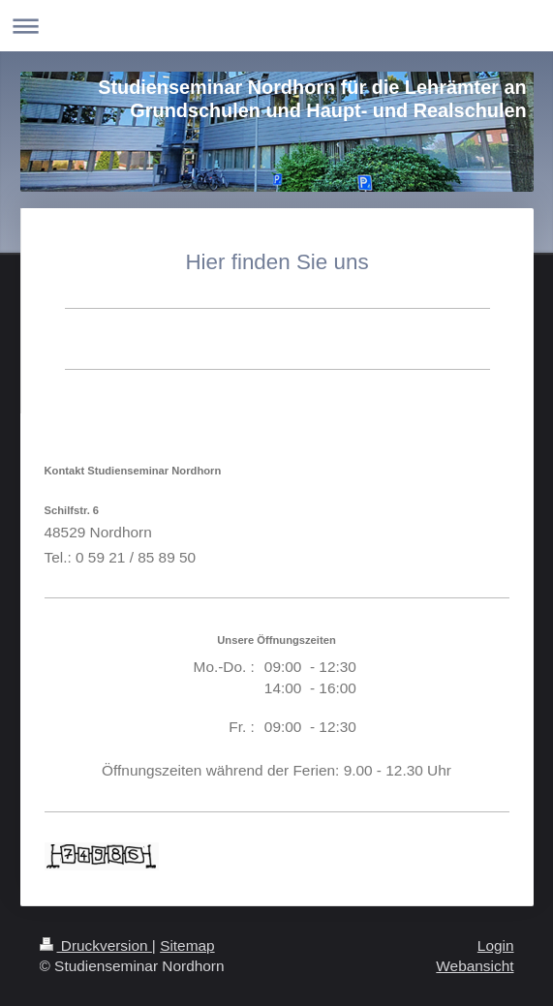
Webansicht (474, 966)
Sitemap (187, 945)
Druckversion (96, 945)
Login (495, 945)
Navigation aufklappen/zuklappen (276, 25)
